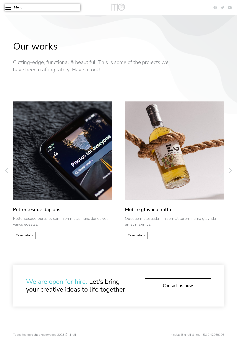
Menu (13, 7)
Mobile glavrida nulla (148, 209)
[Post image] (62, 150)
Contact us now (178, 286)
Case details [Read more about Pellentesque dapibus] (24, 235)
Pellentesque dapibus (36, 209)
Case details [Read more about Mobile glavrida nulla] (136, 235)
